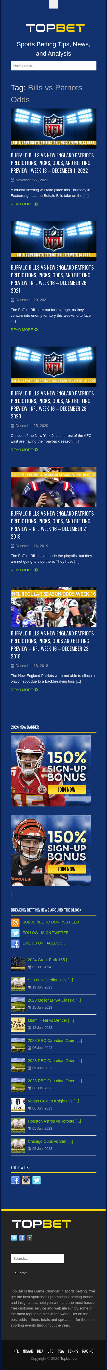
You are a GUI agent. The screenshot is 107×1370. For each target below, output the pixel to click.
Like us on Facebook (44, 943)
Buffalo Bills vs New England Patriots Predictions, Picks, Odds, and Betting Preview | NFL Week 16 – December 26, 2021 (52, 279)
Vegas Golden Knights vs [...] (53, 1101)
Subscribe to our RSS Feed (51, 922)
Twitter (14, 1238)
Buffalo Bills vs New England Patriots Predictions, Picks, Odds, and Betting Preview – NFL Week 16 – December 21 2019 (52, 525)
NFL (16, 1351)
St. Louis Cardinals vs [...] (50, 980)
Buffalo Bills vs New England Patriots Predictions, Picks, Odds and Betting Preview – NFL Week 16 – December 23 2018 (52, 644)
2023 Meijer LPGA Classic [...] (54, 1000)
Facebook (22, 1238)
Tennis (73, 1351)
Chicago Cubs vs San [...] (50, 1141)
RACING (88, 1351)
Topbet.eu (68, 1358)
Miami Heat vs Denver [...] (51, 1020)
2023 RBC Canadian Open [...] (55, 1040)
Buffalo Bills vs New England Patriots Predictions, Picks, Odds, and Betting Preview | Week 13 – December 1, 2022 (52, 162)
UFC (50, 1351)
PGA (61, 1351)
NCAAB (28, 1351)
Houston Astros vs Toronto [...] (54, 1121)
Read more (22, 204)
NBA (40, 1351)
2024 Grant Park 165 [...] (50, 960)
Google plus (29, 1238)
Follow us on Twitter (46, 933)
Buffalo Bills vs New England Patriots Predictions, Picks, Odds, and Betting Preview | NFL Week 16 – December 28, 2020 (52, 404)
